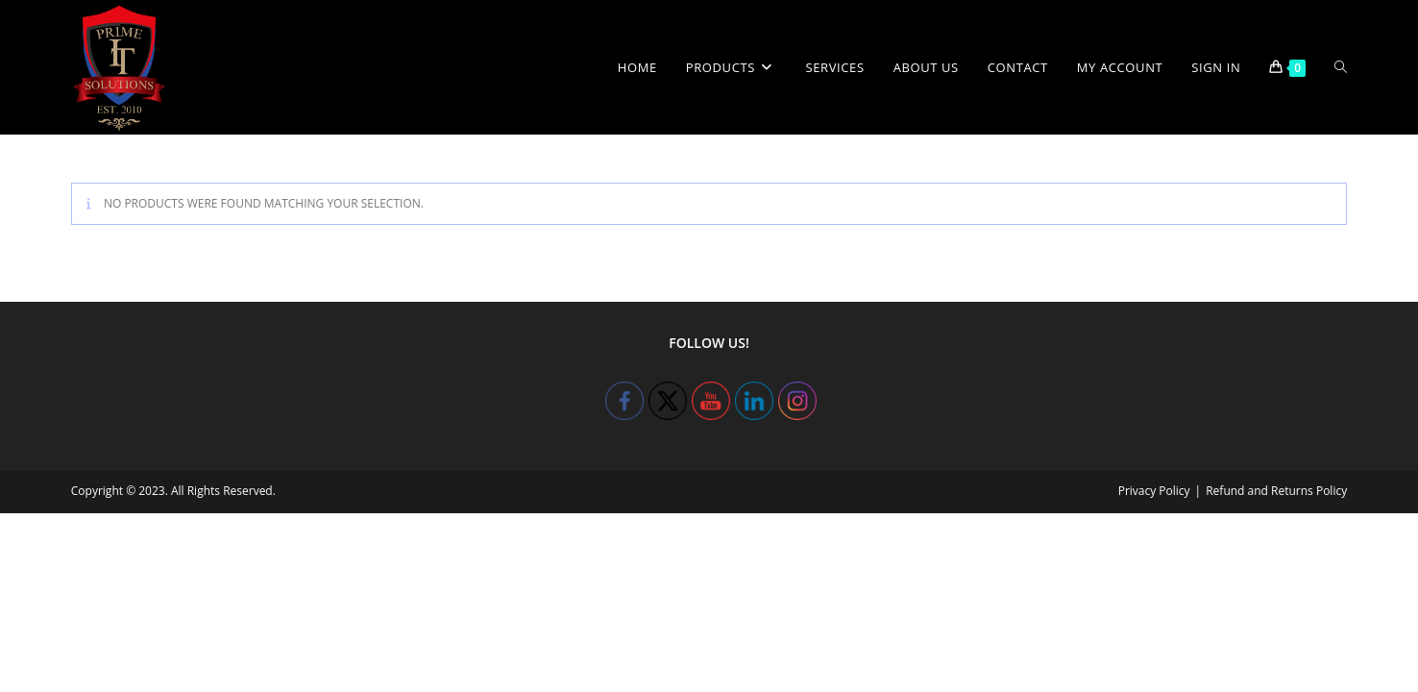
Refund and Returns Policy (1276, 490)
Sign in (1215, 67)
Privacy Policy (1154, 490)
